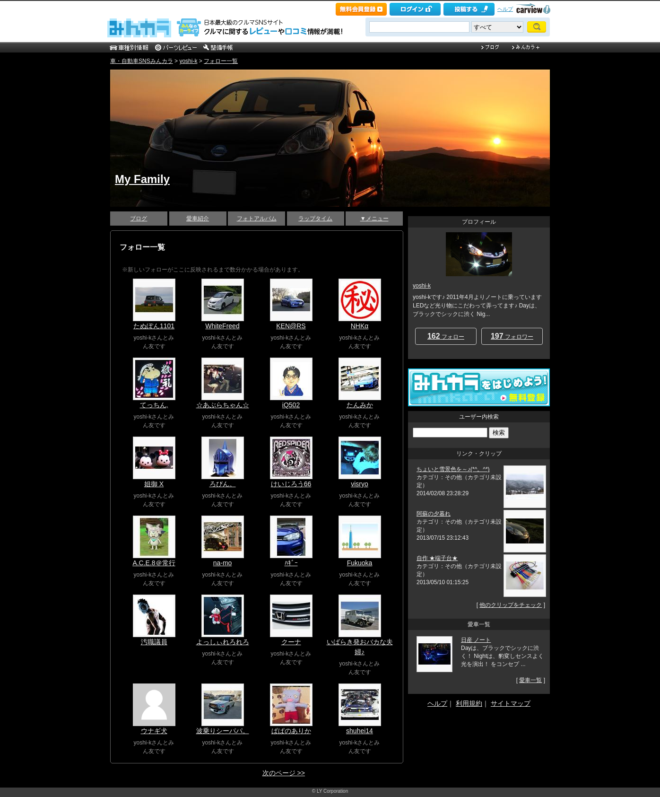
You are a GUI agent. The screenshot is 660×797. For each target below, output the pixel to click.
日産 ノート (476, 640)
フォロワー (512, 336)
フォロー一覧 (221, 61)
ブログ (138, 218)
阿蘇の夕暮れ (434, 513)
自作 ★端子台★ (437, 558)
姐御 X (154, 484)
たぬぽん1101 (153, 326)
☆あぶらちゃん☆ (222, 405)
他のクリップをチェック (510, 605)
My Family (142, 179)
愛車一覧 (530, 680)
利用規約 (469, 703)
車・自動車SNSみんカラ (141, 61)
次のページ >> (283, 773)
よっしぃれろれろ (222, 642)
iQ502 (291, 405)
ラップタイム (315, 218)
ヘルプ (505, 9)
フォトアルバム (257, 218)
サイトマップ (510, 703)
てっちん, (154, 405)
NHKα (360, 326)
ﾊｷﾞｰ (291, 563)
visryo (359, 484)
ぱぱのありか (291, 731)
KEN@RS (290, 326)
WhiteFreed (222, 326)
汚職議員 (154, 642)
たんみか (360, 405)
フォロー (445, 336)
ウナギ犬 (154, 731)
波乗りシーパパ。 (222, 731)
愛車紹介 (197, 218)
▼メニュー (374, 218)
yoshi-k (188, 61)
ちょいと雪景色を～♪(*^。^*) (453, 469)
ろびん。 (222, 484)
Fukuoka (360, 563)
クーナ (291, 642)
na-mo (222, 563)
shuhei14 (359, 731)
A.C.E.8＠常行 (153, 563)
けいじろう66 (291, 484)
